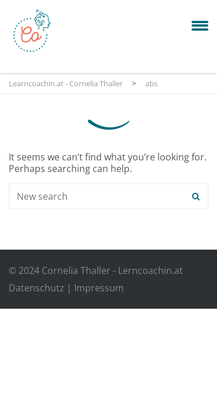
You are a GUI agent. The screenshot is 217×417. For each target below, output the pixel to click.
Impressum (99, 287)
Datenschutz (36, 287)
